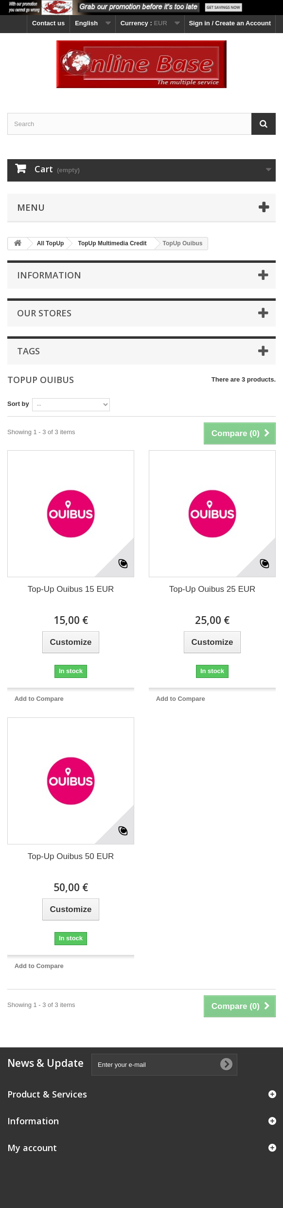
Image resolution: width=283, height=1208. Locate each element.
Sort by (18, 403)
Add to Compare (39, 698)
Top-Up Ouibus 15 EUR (71, 589)
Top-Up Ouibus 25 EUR (212, 589)
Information (49, 275)
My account (32, 1147)
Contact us (48, 23)
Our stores (44, 313)
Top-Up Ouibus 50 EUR (71, 856)
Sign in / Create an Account (230, 23)
